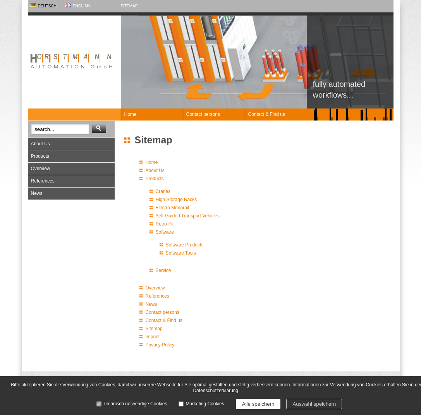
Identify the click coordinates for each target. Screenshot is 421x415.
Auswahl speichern (314, 404)
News (37, 193)
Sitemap (129, 6)
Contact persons (203, 114)
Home (130, 114)
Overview (40, 168)
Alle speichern (258, 404)
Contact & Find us (266, 114)
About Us (40, 143)
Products (40, 156)
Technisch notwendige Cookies (135, 403)
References (43, 181)
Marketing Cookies (205, 403)
